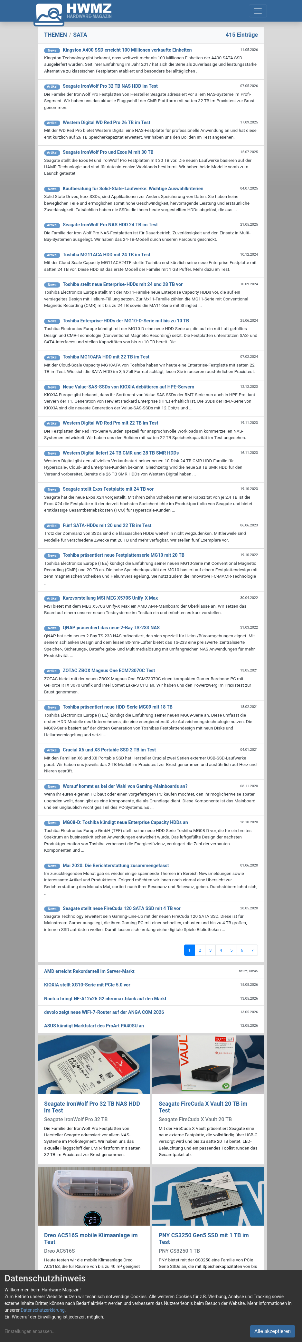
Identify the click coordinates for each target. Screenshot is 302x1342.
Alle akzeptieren (272, 1331)
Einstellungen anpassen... (30, 1331)
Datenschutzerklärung (42, 1310)
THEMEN (55, 35)
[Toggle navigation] (258, 11)
